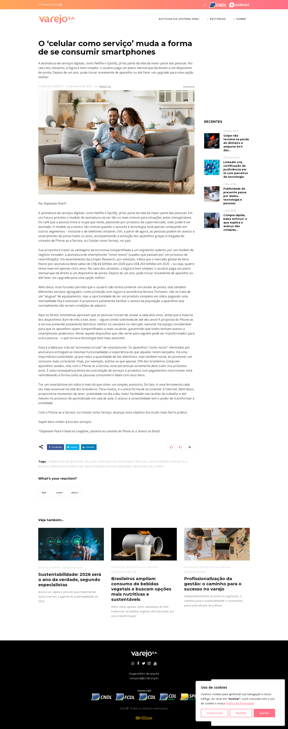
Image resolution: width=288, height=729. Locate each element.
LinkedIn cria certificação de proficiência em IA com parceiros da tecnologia (235, 169)
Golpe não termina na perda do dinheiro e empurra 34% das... (236, 143)
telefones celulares (148, 466)
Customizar (214, 713)
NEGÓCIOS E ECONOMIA (142, 567)
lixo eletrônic (159, 461)
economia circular (133, 461)
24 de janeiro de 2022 (79, 86)
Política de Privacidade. (240, 703)
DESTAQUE (118, 567)
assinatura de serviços (66, 461)
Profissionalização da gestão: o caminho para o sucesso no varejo (212, 584)
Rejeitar (240, 713)
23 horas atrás (231, 157)
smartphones (95, 466)
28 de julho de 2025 (194, 571)
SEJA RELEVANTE (49, 567)
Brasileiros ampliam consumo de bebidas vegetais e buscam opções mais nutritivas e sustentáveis (141, 589)
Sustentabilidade (119, 466)
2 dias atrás (229, 184)
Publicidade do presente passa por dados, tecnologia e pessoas (234, 196)
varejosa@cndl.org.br (144, 678)
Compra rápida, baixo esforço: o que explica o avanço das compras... (235, 222)
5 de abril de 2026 (72, 567)
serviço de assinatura (66, 466)
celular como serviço (100, 461)
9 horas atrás (230, 131)
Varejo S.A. (105, 86)
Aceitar (264, 713)
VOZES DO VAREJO (50, 86)
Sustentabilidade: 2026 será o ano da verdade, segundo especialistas (69, 579)
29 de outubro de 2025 (123, 571)
